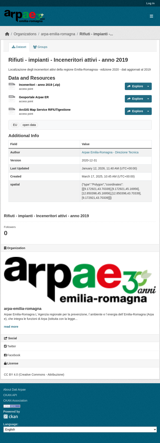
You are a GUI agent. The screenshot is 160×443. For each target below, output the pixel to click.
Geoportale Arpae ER (34, 97)
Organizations (25, 34)
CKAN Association (15, 400)
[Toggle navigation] (151, 16)
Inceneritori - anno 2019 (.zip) (39, 84)
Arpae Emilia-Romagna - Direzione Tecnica (110, 152)
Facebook (12, 355)
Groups (40, 47)
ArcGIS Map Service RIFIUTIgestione (45, 109)
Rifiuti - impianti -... (96, 34)
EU (15, 125)
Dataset (19, 47)
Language (10, 424)
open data (29, 125)
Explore (135, 86)
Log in (150, 3)
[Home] (7, 34)
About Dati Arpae (14, 389)
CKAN (10, 416)
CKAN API (10, 395)
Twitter (10, 346)
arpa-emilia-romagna (58, 34)
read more (11, 326)
